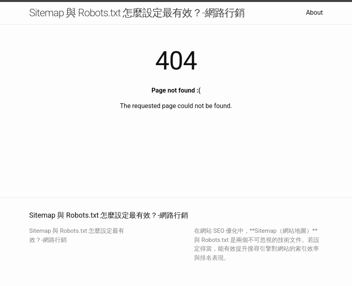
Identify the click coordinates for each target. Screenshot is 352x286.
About (314, 12)
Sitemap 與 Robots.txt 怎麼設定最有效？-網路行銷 (136, 13)
